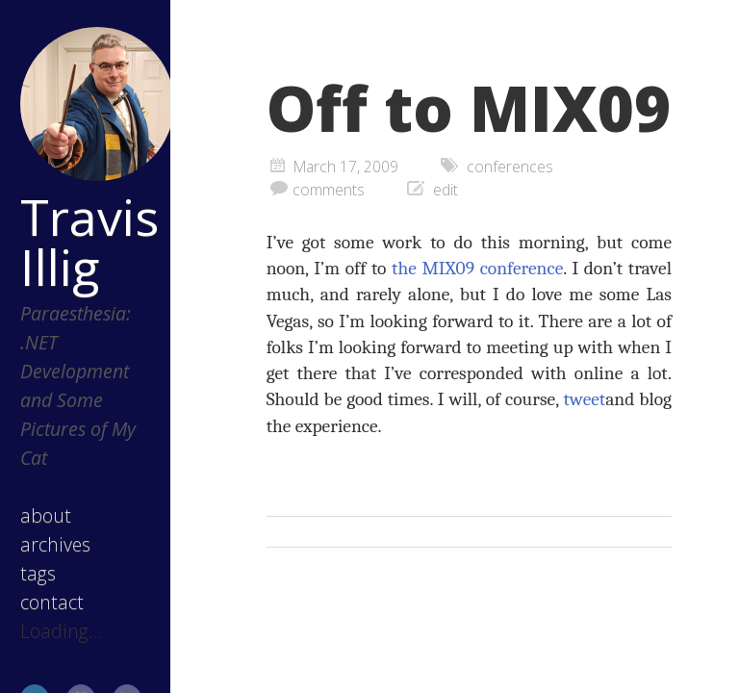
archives (55, 544)
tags (38, 573)
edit (445, 189)
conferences (510, 166)
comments (329, 189)
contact (52, 602)
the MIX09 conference (477, 268)
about (45, 515)
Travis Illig (88, 242)
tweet (585, 399)
